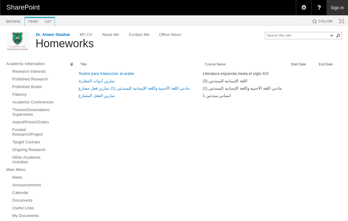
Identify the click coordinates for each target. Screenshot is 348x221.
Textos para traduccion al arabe (106, 73)
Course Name (215, 64)
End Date (326, 64)
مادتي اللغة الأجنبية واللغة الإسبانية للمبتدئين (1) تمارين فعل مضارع (133, 88)
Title (83, 64)
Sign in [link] (337, 7)
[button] (338, 35)
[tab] (13, 20)
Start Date (298, 64)
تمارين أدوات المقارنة (96, 81)
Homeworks (65, 43)
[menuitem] (303, 7)
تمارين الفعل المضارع (96, 95)
